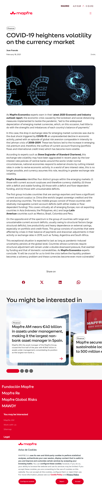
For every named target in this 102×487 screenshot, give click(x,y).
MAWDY (9, 406)
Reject (62, 481)
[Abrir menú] (90, 13)
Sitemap (8, 429)
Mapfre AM (9, 420)
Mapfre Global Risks (19, 399)
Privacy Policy (73, 474)
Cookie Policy (56, 474)
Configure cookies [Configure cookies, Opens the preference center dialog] (27, 481)
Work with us (10, 424)
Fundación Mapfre (18, 386)
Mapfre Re (11, 393)
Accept (77, 481)
